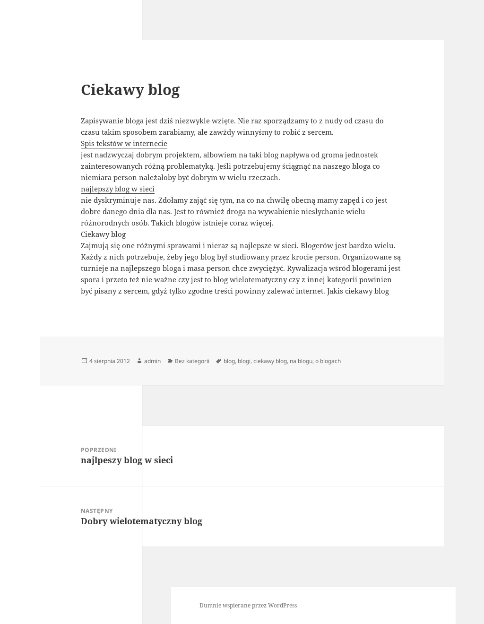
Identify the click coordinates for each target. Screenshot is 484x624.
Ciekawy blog (103, 234)
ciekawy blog (270, 361)
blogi (244, 361)
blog (229, 361)
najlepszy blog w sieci (118, 188)
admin (152, 361)
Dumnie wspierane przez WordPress (248, 605)
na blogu (301, 361)
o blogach (328, 361)
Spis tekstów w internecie (124, 143)
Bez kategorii (192, 361)
